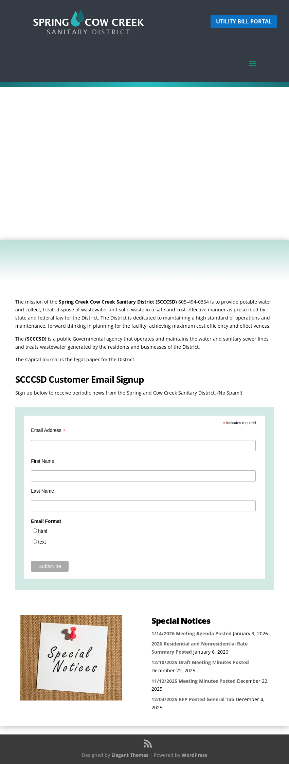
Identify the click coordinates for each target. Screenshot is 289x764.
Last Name (42, 491)
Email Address (48, 430)
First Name (42, 461)
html (42, 531)
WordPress (194, 755)
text (42, 542)
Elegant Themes (129, 755)
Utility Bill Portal (244, 21)
